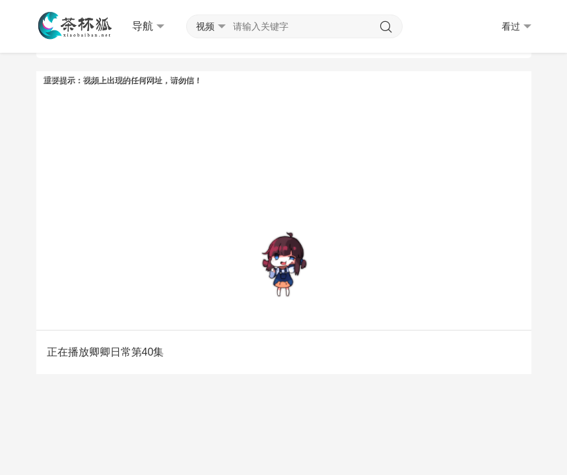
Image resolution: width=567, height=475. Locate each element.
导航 (148, 26)
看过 (516, 26)
